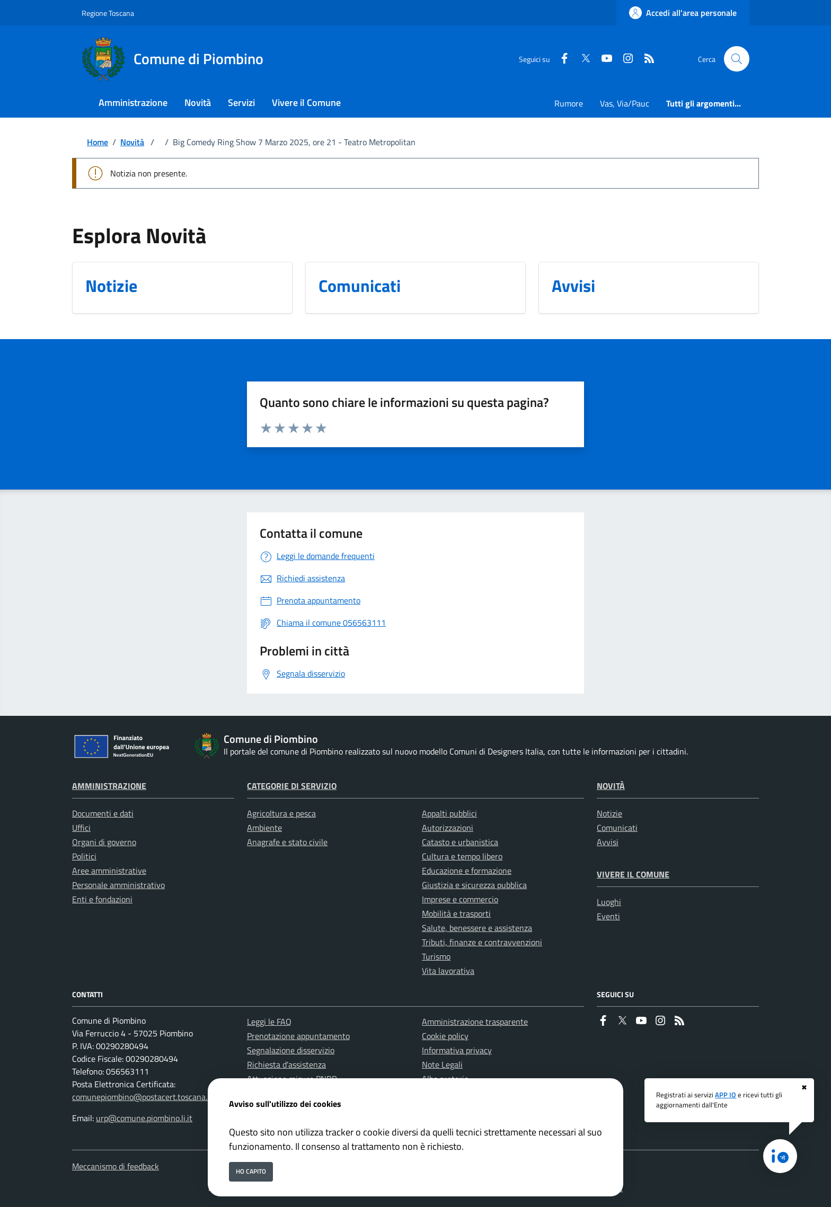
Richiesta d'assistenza (286, 1064)
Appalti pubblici (449, 813)
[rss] (645, 59)
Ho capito (251, 1171)
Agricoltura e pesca (281, 813)
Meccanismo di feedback (115, 1166)
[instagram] (623, 59)
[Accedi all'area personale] (682, 12)
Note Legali (442, 1064)
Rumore (568, 103)
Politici (84, 856)
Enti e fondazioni (102, 899)
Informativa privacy (457, 1050)
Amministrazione (109, 785)
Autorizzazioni (447, 827)
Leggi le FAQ (269, 1021)
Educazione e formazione (466, 870)
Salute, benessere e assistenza (477, 927)
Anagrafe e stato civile (287, 842)
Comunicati (617, 827)
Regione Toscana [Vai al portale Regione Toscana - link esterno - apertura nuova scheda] (108, 13)
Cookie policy (445, 1036)
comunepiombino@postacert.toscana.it (142, 1096)
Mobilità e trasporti (456, 913)
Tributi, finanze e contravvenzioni (482, 942)
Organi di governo (104, 842)
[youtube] (602, 59)
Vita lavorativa (448, 970)
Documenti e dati (103, 813)
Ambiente (264, 827)
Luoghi (609, 901)
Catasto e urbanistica (460, 842)
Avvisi (607, 842)
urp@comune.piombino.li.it (144, 1118)
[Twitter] (581, 59)
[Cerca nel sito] (736, 59)
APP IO (725, 1094)
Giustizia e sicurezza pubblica (474, 884)
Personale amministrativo (118, 884)
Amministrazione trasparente (475, 1021)
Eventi (608, 916)
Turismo (436, 956)
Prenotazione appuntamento (298, 1036)
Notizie (609, 813)
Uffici (81, 827)
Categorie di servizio (292, 785)
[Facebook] (560, 59)
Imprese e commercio (460, 899)
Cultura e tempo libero (462, 856)
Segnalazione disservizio (290, 1050)
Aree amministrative (109, 870)
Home (97, 142)
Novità (132, 142)
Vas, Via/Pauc (624, 103)
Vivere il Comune (633, 874)
